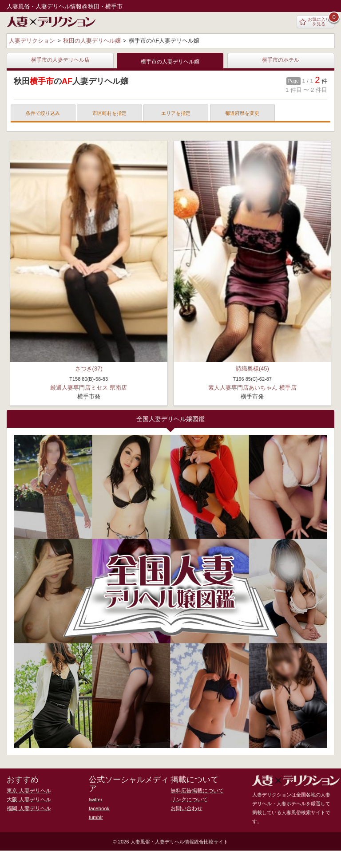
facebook (99, 809)
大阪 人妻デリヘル (27, 800)
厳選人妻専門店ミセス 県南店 (88, 388)
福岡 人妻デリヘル (27, 809)
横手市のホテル (280, 60)
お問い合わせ (185, 809)
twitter (95, 800)
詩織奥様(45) (252, 369)
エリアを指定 (175, 113)
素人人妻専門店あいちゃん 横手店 (252, 388)
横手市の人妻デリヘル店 (60, 60)
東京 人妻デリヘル (27, 791)
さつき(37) (89, 369)
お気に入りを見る (314, 21)
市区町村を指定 (109, 113)
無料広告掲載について (194, 791)
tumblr (96, 817)
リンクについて (187, 800)
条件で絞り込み (43, 113)
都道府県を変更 (242, 113)
